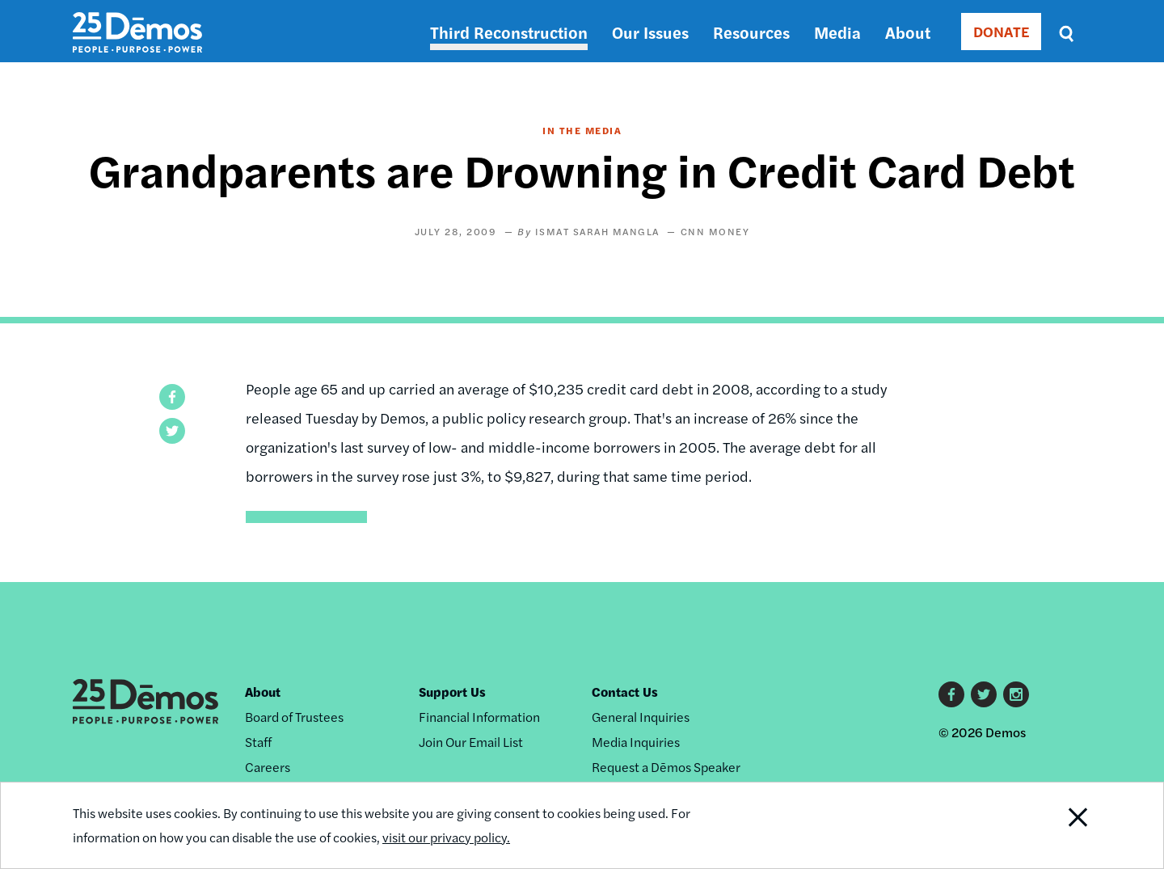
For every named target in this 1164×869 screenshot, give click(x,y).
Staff (258, 741)
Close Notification (1058, 825)
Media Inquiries (636, 741)
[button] (172, 397)
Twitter (984, 694)
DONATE (1001, 31)
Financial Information (479, 716)
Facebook (951, 694)
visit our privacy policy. (446, 837)
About (907, 32)
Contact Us (625, 691)
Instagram (1016, 694)
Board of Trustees (294, 716)
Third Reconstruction (509, 32)
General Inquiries (641, 716)
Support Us (452, 691)
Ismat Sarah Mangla (597, 231)
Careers (267, 766)
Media (837, 32)
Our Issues (650, 32)
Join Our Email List (471, 741)
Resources (751, 32)
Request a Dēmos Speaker (666, 766)
